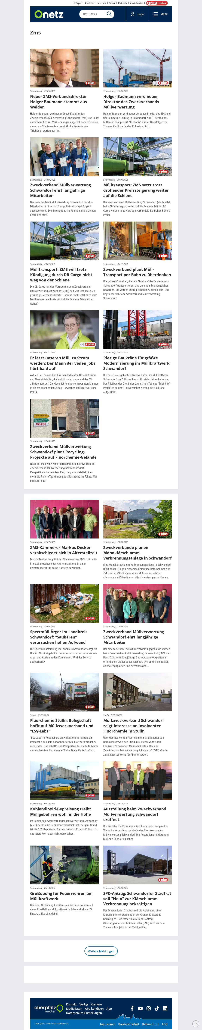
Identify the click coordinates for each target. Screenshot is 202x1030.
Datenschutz (150, 1025)
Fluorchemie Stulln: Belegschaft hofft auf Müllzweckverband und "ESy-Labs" (61, 727)
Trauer (112, 3)
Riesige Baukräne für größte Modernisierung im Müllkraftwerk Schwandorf (136, 364)
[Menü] (155, 14)
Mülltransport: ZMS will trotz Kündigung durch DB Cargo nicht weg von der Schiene (61, 276)
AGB (165, 1025)
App (109, 1010)
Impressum (107, 1025)
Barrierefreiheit (128, 1025)
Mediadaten (74, 1010)
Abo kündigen (94, 1010)
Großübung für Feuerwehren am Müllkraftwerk (61, 896)
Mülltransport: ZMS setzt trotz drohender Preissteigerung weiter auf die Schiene (136, 191)
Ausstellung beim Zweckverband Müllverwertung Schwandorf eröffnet (134, 815)
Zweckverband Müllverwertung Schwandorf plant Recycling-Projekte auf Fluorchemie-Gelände (63, 453)
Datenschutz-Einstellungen (84, 1014)
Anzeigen (101, 3)
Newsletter (89, 3)
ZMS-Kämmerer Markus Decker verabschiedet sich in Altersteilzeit (63, 551)
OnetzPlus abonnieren (156, 3)
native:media (62, 1024)
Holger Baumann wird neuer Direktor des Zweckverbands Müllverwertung (131, 103)
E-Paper (77, 3)
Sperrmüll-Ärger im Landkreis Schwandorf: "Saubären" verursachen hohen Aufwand (58, 638)
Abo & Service (136, 3)
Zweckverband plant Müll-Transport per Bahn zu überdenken (137, 273)
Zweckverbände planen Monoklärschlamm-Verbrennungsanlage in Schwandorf (137, 554)
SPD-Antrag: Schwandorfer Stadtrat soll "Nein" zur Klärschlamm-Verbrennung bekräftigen (137, 899)
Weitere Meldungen (101, 952)
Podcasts (122, 3)
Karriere (96, 1005)
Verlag (83, 1005)
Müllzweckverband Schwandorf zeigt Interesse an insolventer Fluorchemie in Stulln (133, 727)
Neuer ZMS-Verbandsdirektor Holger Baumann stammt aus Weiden (58, 103)
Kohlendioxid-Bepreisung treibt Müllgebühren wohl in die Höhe (60, 812)
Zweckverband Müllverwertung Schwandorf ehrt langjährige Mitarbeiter (60, 191)
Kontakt (71, 1005)
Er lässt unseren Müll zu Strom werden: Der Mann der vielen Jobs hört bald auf (62, 364)
